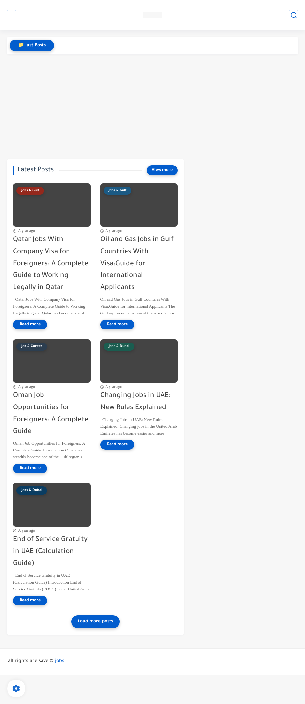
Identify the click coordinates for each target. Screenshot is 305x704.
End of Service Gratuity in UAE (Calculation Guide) (50, 552)
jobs (59, 661)
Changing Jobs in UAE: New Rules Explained (135, 402)
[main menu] (11, 15)
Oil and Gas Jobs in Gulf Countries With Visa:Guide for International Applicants (137, 264)
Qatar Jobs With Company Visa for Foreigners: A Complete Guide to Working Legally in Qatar (51, 264)
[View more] (162, 170)
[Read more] (30, 324)
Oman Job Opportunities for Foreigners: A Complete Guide (51, 414)
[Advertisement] (152, 106)
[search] (293, 15)
